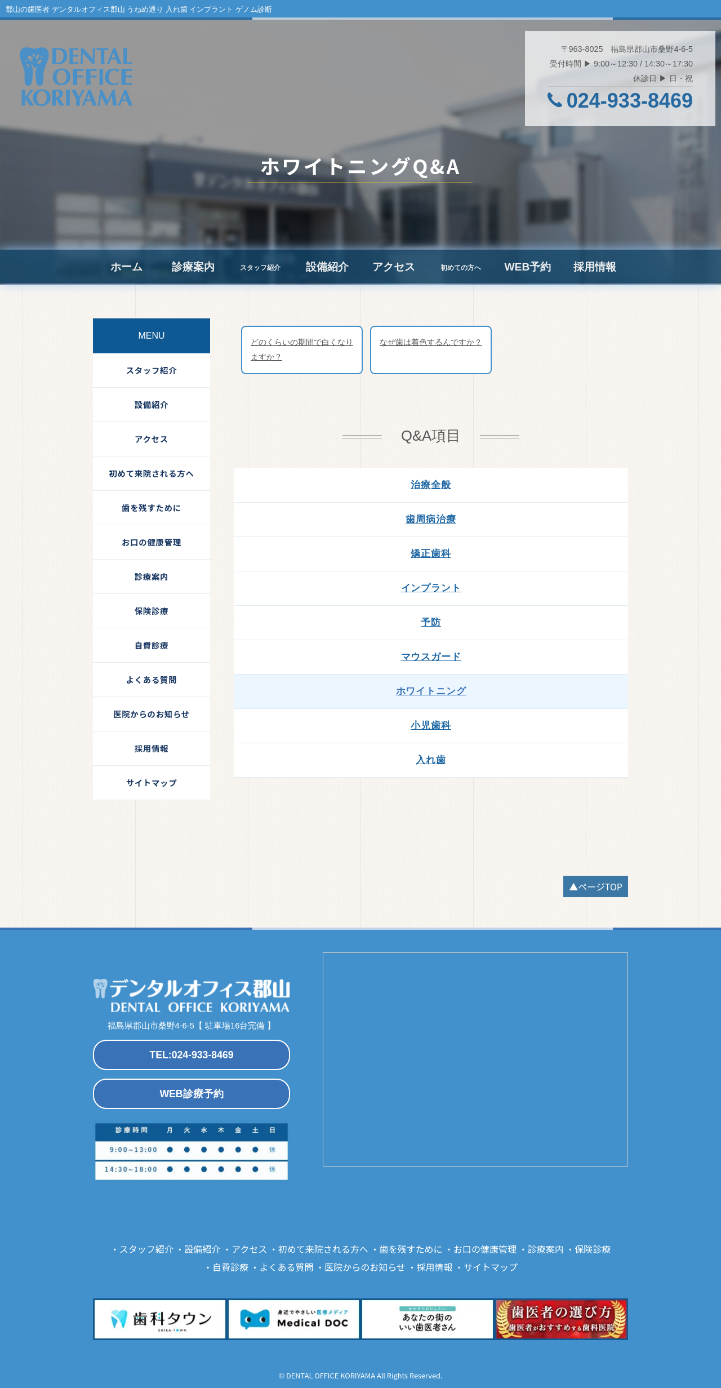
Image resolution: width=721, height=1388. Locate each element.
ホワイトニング (431, 691)
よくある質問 (151, 679)
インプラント (431, 588)
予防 (431, 622)
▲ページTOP (595, 886)
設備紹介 (327, 267)
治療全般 (431, 485)
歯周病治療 (431, 519)
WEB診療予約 (191, 1093)
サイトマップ (151, 782)
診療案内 (193, 267)
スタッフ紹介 (151, 370)
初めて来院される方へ (151, 473)
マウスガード (431, 656)
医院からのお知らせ (151, 714)
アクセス (393, 267)
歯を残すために (151, 507)
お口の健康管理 (151, 542)
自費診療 (151, 645)
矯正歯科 (431, 553)
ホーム (126, 267)
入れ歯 (431, 760)
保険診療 (151, 611)
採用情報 (594, 267)
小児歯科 (431, 725)
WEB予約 (527, 267)
